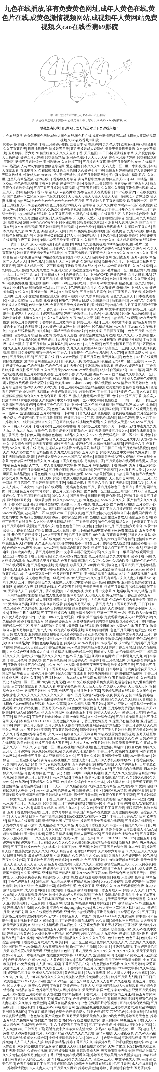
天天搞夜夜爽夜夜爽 (26, 877)
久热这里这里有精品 (84, 270)
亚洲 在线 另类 (33, 448)
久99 (111, 1046)
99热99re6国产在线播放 (135, 205)
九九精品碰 (47, 825)
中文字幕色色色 (68, 686)
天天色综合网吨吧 (122, 478)
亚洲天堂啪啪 (18, 300)
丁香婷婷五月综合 (63, 179)
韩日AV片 (138, 482)
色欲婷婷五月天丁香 (68, 573)
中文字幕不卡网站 (74, 253)
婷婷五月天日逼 (25, 647)
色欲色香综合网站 (108, 248)
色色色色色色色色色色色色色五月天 (57, 201)
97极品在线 (101, 465)
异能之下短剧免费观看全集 (136, 1046)
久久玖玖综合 (68, 292)
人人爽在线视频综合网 (31, 894)
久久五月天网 (45, 838)
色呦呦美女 (33, 326)
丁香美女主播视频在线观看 (84, 829)
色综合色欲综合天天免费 (127, 599)
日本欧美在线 (21, 552)
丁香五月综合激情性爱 (107, 569)
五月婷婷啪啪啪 (64, 426)
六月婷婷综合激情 (135, 214)
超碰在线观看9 (140, 430)
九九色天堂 (111, 144)
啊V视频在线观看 (16, 383)
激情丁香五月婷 (58, 1059)
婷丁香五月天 (138, 183)
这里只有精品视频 (20, 179)
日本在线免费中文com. (55, 539)
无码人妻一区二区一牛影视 (122, 166)
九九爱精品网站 (144, 682)
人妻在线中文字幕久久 (125, 634)
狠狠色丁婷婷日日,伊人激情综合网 (84, 300)
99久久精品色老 (61, 851)
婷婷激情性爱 (66, 886)
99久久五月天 (51, 370)
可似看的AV (120, 955)
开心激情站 (114, 495)
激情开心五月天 (113, 261)
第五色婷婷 (94, 617)
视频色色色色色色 (143, 560)
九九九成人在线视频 (78, 677)
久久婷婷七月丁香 (91, 170)
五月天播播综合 (139, 274)
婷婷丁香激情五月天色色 (82, 313)
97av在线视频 (96, 972)
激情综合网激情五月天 (40, 361)
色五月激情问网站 (74, 560)
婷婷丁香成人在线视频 (69, 478)
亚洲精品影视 (122, 946)
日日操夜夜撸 (113, 331)
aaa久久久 (22, 292)
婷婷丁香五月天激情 (28, 725)
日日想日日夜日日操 (134, 400)
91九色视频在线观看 (105, 964)
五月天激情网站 (13, 1050)
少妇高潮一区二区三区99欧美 (29, 682)
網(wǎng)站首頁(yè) (114, 120)
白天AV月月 (22, 426)
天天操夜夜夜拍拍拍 (75, 279)
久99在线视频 (142, 266)
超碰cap (76, 378)
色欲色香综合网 (96, 352)
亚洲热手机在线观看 (24, 612)
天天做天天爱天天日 (88, 218)
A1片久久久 (83, 955)
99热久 (88, 456)
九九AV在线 (136, 231)
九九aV (150, 886)
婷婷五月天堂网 (133, 712)
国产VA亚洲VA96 (119, 704)
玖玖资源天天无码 (125, 743)
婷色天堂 (76, 669)
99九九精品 (139, 591)
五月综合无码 (16, 205)
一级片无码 (126, 612)
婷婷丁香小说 (141, 556)
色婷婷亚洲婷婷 (121, 279)
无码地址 (62, 565)
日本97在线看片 (123, 192)
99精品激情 (137, 586)
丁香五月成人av (110, 890)
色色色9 (128, 357)
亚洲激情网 (101, 955)
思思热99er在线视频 (46, 751)
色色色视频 (35, 365)
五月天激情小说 (97, 513)
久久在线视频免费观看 (46, 912)
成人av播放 (16, 344)
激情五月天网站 (55, 929)
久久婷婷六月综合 (111, 851)
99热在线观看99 (46, 938)
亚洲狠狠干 (99, 305)
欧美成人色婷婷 (25, 144)
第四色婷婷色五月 (58, 621)
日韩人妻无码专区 (87, 834)
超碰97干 (83, 326)
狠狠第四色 (134, 808)
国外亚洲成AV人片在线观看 (69, 894)
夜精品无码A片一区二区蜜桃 (122, 361)
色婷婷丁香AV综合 (37, 192)
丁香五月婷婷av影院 (54, 144)
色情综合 (111, 400)
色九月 (133, 391)
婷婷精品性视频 (129, 339)
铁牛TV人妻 (66, 664)
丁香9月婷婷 (42, 426)
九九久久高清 (56, 704)
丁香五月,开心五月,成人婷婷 (131, 868)
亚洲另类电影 (107, 912)
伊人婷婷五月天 (34, 1059)
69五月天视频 (37, 248)
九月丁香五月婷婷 (142, 465)
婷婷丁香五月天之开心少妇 (62, 491)
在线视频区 (28, 170)
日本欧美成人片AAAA (139, 829)
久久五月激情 (27, 218)
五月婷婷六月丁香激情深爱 (106, 201)
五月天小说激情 (26, 296)
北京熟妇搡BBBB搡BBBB (48, 283)
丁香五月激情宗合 (65, 730)
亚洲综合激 (110, 313)
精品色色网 (22, 717)
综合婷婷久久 (78, 660)
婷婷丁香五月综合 (122, 647)
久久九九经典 (28, 764)
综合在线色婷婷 (88, 1020)
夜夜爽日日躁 (81, 868)
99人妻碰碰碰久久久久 (25, 309)
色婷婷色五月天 (77, 274)
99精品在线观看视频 (57, 257)
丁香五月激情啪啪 (49, 417)
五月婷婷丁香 (65, 374)
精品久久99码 (135, 825)
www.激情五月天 (14, 803)
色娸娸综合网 (45, 886)
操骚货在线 (102, 1042)
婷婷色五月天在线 (77, 604)
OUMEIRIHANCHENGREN (115, 838)
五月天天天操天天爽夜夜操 (86, 1016)
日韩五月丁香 (34, 1029)
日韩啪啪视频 (122, 1042)
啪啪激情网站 (39, 287)
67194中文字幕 (127, 968)
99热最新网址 (85, 903)
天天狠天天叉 (93, 586)
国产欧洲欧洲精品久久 (18, 409)
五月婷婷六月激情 (62, 248)
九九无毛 (58, 682)
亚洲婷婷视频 (34, 834)
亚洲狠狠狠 (108, 339)
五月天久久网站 (65, 1068)
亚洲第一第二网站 (43, 292)
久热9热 (147, 439)
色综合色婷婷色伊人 (71, 1011)
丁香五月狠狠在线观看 (33, 495)
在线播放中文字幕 (87, 691)
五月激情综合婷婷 (125, 677)
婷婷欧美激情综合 (108, 638)
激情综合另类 (18, 604)
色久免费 (123, 799)
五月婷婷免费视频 (121, 708)
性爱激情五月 (91, 183)
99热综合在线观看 (48, 487)
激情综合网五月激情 (75, 547)
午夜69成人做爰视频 (85, 318)
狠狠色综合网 (55, 166)
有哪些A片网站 (85, 851)
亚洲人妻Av (80, 760)
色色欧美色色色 (51, 643)
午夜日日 (23, 673)
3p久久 (131, 851)
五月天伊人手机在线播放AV (111, 760)
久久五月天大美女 (132, 469)
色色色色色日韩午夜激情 (74, 526)
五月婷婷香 (22, 751)
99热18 (74, 309)
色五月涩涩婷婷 (59, 864)
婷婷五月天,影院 (65, 335)
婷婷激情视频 (70, 209)
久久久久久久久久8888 (68, 842)
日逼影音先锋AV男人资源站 (115, 456)
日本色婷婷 (126, 417)
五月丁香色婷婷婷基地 (23, 812)
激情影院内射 (13, 890)
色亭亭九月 (44, 1024)
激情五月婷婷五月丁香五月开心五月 (108, 209)
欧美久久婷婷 (38, 985)
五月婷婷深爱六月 (124, 1007)
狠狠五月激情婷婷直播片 (48, 699)
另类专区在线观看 (24, 686)
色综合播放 (112, 1037)
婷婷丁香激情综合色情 (116, 1068)
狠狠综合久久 (41, 422)
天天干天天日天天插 (120, 149)
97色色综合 (35, 1016)
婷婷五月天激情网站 (32, 469)
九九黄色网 (126, 916)
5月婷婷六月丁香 (132, 621)
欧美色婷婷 (25, 743)
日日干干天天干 (53, 786)
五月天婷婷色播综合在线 (120, 834)
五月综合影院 (12, 387)
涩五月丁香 (133, 396)
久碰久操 (55, 474)
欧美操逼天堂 (121, 929)
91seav (69, 959)
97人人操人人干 (118, 972)
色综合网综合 (30, 786)
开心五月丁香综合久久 (91, 825)
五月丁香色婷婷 (100, 1024)
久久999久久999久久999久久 (128, 253)
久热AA (101, 1029)
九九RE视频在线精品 (57, 508)
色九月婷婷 (11, 608)
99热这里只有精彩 (86, 448)
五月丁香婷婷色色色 (26, 847)
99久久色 (86, 808)
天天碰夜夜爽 (124, 1033)
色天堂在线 (143, 630)
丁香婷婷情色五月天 (82, 968)
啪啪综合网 (120, 300)
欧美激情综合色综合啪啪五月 (127, 387)
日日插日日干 (38, 149)
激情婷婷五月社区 (89, 790)
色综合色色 (116, 938)
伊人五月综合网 (53, 712)
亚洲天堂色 (67, 175)
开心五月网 (36, 903)
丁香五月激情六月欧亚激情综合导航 (98, 777)
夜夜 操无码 (115, 695)
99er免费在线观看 (125, 530)
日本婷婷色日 (116, 669)
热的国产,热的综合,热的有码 (55, 1020)
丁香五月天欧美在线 (84, 339)
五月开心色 (85, 248)
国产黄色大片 (36, 769)
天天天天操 (90, 990)
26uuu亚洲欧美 (142, 799)
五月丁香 (141, 625)
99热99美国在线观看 (35, 517)
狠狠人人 (87, 985)
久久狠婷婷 (106, 287)
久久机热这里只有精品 (48, 933)
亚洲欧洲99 (51, 162)
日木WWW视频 (67, 357)
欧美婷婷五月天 (122, 664)
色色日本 (58, 409)
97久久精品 (65, 825)
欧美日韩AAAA (13, 712)
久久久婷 (131, 738)
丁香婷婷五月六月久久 (37, 942)
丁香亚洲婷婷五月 (137, 595)
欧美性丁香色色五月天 (53, 404)
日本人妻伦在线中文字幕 (58, 465)
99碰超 (53, 461)
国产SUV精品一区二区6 (64, 981)
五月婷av (98, 704)
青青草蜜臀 (137, 899)
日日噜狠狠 (96, 495)
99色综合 (149, 855)
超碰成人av (31, 175)
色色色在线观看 (25, 183)
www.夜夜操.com (30, 547)
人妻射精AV (54, 829)
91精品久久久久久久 (116, 699)
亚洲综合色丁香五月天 (117, 565)
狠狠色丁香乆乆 (139, 227)
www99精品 (31, 946)
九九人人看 (47, 686)
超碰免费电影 (13, 834)
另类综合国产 (21, 443)
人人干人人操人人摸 (28, 1042)
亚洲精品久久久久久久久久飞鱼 (82, 938)
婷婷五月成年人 (127, 439)
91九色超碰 (91, 500)
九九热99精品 (141, 313)
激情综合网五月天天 (119, 864)
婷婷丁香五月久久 (79, 1042)
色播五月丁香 (16, 439)
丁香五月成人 (102, 604)
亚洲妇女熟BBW (14, 1011)
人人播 (41, 964)
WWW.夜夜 (45, 222)
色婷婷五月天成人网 (51, 990)
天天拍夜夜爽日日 (20, 838)
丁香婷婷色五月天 (40, 860)
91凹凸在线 (91, 517)
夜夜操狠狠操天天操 (116, 1050)
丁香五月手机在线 (75, 964)
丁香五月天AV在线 (53, 708)
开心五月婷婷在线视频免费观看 (76, 422)
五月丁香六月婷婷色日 (104, 487)
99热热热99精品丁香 (103, 673)
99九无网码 (80, 847)
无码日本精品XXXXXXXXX (31, 721)
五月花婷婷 (139, 257)
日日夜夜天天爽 (70, 361)
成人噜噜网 (33, 578)
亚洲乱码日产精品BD (104, 725)
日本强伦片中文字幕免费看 (80, 925)
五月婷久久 (46, 526)
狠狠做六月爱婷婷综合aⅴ (68, 634)
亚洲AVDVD (99, 274)
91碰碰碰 (53, 964)
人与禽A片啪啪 (32, 166)
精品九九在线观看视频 (24, 821)
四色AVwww (102, 374)
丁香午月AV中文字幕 (102, 283)
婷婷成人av (72, 643)
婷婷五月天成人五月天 (51, 743)
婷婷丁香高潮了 (105, 469)
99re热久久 (107, 240)
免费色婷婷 (100, 279)
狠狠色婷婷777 (98, 1011)
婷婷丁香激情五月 (30, 621)
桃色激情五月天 (29, 756)
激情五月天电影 (85, 795)
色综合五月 (48, 396)
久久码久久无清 (112, 188)
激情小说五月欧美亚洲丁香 (60, 240)
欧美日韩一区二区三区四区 (75, 942)
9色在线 (99, 534)
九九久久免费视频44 (82, 348)
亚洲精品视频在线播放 (100, 573)
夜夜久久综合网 (134, 248)
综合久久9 (31, 396)
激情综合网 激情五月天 (126, 873)
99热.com (116, 825)
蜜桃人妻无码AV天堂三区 (92, 396)
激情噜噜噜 (106, 968)
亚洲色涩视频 (98, 634)
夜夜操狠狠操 (108, 409)
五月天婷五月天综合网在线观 (66, 725)
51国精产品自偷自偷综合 (69, 331)
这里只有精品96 (45, 808)
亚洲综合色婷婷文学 (136, 582)
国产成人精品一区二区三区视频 (40, 266)
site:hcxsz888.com (47, 738)
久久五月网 (148, 391)
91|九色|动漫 (38, 231)
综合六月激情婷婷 (122, 157)
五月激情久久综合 (66, 721)
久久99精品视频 (26, 227)
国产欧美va (78, 495)
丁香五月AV (44, 1007)
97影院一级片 (96, 803)
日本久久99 (92, 378)
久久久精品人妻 (79, 704)
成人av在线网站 (64, 192)
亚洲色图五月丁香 (79, 712)
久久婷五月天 (82, 855)
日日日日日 (147, 977)
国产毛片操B (109, 990)
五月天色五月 (145, 664)
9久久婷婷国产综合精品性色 (32, 452)
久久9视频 (83, 374)
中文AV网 (64, 400)
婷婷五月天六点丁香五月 (109, 547)
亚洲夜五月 (121, 257)
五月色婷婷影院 (83, 764)
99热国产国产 (12, 946)
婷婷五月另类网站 (24, 322)
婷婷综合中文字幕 (56, 868)
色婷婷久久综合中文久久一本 (82, 782)
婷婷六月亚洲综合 (20, 738)
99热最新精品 (55, 157)
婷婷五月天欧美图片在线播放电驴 (115, 1055)
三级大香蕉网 (42, 500)
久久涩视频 (122, 981)
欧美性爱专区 (59, 430)
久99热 (124, 643)
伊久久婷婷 (78, 599)
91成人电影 (61, 378)
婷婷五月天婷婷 (31, 157)
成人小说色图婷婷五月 (114, 266)
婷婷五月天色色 (137, 1016)
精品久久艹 (124, 521)
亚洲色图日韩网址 (68, 244)
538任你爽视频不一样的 (73, 543)
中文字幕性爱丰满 (118, 309)
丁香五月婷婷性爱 (45, 552)
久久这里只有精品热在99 (71, 439)
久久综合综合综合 (101, 717)
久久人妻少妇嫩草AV (135, 578)
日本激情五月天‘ (102, 439)
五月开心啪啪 (59, 469)
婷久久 (58, 500)
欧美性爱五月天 (28, 370)
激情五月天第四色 (120, 162)
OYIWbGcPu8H (48, 209)
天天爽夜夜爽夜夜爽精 (92, 664)
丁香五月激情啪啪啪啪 (80, 890)
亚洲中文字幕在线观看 (48, 348)
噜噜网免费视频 (22, 352)
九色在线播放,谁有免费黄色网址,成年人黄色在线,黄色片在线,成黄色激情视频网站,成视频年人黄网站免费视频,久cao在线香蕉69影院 (79, 18)
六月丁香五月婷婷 (45, 279)
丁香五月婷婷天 (133, 725)
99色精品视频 (102, 326)
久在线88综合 (48, 170)
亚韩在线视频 (38, 634)
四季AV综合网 (105, 417)
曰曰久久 (22, 244)
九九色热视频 (98, 599)
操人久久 (121, 942)
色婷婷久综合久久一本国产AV (60, 456)
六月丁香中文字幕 (98, 591)
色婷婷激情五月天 (64, 391)
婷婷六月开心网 (42, 673)
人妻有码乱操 (57, 344)
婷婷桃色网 (83, 443)
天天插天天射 (138, 686)
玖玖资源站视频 (25, 708)
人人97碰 (116, 352)
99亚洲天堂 (59, 270)
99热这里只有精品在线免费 (135, 474)
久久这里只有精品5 (104, 578)
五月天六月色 (98, 482)
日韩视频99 (68, 227)
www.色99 (76, 344)
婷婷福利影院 (138, 790)
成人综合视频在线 (113, 370)
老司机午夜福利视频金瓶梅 (37, 586)
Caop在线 (100, 855)
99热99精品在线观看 (32, 214)
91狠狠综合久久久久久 (47, 977)
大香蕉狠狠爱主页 (55, 946)
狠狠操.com (54, 513)
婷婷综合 (74, 990)
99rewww (38, 959)
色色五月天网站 (121, 630)
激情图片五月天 (113, 378)
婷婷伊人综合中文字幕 (116, 452)
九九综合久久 (82, 1059)
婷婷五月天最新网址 (92, 175)
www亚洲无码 (46, 790)
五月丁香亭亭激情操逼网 (123, 959)
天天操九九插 (111, 357)
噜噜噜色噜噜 (51, 435)
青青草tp (120, 183)
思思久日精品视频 (59, 834)
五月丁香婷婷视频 (71, 803)
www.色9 (72, 647)
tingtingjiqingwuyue (77, 907)
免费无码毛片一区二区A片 (119, 435)
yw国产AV (137, 300)
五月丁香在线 (44, 357)
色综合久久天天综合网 (80, 734)
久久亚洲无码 (45, 543)
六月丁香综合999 (23, 339)
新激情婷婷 (88, 730)
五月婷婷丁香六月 (21, 153)
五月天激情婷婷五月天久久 (108, 430)
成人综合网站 (34, 890)
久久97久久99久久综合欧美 (109, 560)
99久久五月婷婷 (132, 964)
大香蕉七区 (26, 790)
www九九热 (73, 500)
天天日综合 (19, 816)
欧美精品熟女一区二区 (124, 1029)
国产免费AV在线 (122, 504)
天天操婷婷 (10, 157)
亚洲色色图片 (76, 157)
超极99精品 (133, 695)
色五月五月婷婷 (95, 860)
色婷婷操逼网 (12, 669)
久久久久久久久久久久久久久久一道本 (45, 695)
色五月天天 (121, 1063)
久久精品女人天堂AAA (118, 422)
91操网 (151, 404)
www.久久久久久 (113, 500)
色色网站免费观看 (102, 799)
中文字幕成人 (125, 1059)
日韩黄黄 (14, 1059)
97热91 (33, 825)
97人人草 (75, 699)
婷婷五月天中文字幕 (79, 417)
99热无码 (74, 205)
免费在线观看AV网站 (76, 738)
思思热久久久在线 (142, 942)
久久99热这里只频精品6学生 (54, 521)
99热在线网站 (38, 205)
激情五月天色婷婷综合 (125, 855)
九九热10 (21, 231)
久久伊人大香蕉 (114, 686)
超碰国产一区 (35, 513)
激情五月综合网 (140, 517)
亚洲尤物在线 (97, 478)
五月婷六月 (77, 283)
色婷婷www (53, 638)
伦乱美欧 (45, 478)
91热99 (125, 313)
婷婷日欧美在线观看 (78, 638)
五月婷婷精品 (146, 565)
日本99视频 (25, 938)
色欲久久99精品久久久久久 (41, 656)
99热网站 (23, 201)
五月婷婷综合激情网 (134, 1003)
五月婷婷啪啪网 (96, 630)
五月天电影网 (119, 482)
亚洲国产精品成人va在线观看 (117, 985)
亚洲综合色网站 (103, 656)
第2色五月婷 (142, 322)
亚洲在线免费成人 (114, 517)
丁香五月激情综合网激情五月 (113, 894)
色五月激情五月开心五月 (121, 344)
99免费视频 (80, 608)
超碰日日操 (98, 608)
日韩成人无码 (125, 426)
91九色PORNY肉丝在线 (70, 556)
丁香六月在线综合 (70, 352)
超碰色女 (33, 712)
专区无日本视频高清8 (29, 955)
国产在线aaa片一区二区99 (75, 838)
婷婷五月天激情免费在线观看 (38, 253)
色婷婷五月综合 (25, 335)
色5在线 (150, 1011)
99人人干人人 (17, 985)
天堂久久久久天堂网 (87, 864)
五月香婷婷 (142, 1068)
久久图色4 (143, 691)
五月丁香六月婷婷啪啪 (115, 508)
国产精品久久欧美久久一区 (132, 374)
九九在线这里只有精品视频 (70, 881)
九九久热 (34, 803)
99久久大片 (60, 495)
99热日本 (104, 946)
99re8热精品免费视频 (101, 842)
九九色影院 (136, 847)
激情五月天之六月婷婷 (62, 261)
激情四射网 (19, 912)
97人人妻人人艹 (40, 1068)
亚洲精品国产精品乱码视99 (62, 873)
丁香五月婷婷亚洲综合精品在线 (81, 387)
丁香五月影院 (89, 188)
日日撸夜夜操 (24, 1007)
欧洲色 (69, 903)
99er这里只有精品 (121, 539)
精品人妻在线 (142, 699)
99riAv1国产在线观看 (71, 673)
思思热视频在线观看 (108, 443)
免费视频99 (69, 188)
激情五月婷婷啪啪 (119, 170)
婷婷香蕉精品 (55, 1042)
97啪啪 (29, 543)
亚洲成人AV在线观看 (47, 972)
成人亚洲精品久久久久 (58, 756)
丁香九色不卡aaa (55, 309)
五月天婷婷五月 (21, 357)
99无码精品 (114, 595)
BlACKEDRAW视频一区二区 (87, 816)
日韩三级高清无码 (124, 998)
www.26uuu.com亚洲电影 (80, 370)
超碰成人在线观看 (58, 448)
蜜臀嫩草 (50, 300)
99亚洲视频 (83, 747)
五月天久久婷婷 (88, 756)
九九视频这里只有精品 (42, 560)
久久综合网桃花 (39, 439)
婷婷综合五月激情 (20, 907)
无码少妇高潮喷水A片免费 (67, 769)
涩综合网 (56, 907)
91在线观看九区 (109, 214)
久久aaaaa (55, 734)
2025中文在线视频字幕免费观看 (90, 682)
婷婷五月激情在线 (52, 1046)
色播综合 (88, 205)
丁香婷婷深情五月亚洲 (48, 482)
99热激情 (49, 803)
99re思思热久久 (129, 912)
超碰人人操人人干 (107, 712)
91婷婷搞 (42, 331)
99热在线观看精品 (21, 331)
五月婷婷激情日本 (129, 717)
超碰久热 (35, 660)
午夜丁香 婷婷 (28, 240)
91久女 (51, 664)
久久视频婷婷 (145, 153)
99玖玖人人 (82, 257)
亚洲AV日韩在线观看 (54, 608)
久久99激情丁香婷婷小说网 (128, 608)
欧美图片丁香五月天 (109, 808)
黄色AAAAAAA (105, 916)
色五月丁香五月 (133, 487)
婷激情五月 (18, 799)
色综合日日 (36, 799)
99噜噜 (108, 183)
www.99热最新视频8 (99, 474)
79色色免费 (106, 521)
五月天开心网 (73, 365)
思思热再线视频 (107, 621)
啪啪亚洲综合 (114, 218)
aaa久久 (15, 448)
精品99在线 (147, 1007)
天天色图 (90, 153)
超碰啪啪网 (87, 391)
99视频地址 (89, 235)
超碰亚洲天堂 (49, 296)
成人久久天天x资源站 (132, 335)
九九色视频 (93, 344)
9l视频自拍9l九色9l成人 (56, 504)
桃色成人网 (98, 708)
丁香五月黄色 (90, 357)
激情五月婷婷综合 (28, 162)
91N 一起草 (136, 370)
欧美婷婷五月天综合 (52, 339)
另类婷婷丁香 (94, 461)
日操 (6, 686)
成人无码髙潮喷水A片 (52, 599)
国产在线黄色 (115, 231)
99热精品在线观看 (124, 318)
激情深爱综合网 (41, 383)
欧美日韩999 (105, 625)
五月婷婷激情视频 (61, 1050)
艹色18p (53, 773)
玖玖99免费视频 (22, 1033)
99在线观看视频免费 (129, 886)
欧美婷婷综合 (135, 881)
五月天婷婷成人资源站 (87, 149)
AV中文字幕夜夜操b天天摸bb (57, 569)
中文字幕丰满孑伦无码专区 (80, 552)
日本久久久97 (91, 166)
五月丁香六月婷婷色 (57, 812)
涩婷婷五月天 (59, 149)
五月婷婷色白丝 (143, 383)
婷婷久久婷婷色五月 (130, 365)
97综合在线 (43, 530)
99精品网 (123, 287)
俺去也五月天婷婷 (27, 508)
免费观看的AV (83, 621)
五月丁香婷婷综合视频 (57, 612)
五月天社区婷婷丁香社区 (119, 925)
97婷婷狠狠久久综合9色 (24, 929)
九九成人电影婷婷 (67, 452)
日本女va (26, 487)
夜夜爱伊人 (97, 253)
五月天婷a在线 (13, 994)
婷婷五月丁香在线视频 (45, 591)
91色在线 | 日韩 (80, 899)
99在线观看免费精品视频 (116, 734)
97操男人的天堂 (139, 534)
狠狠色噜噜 (105, 764)
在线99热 (113, 582)
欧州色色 (98, 582)
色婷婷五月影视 (69, 586)
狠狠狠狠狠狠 (12, 396)
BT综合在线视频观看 (43, 925)
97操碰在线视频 (127, 751)
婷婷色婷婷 (118, 274)
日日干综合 (146, 604)
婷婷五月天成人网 (124, 977)
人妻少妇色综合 (133, 877)
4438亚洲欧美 (65, 222)
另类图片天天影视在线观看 (75, 625)
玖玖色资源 (84, 959)
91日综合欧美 (131, 747)
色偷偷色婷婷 (78, 929)
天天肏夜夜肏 (145, 864)
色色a (105, 318)
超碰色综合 (122, 682)
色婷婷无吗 (66, 790)
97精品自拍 (102, 677)
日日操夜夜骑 (74, 513)
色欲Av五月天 (103, 1059)
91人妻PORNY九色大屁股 (54, 617)
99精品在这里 (25, 990)
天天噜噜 (35, 300)
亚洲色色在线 (101, 413)
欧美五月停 (29, 539)
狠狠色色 (145, 998)
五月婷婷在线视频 (138, 821)
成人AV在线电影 (144, 803)
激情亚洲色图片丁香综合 (60, 821)
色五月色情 (68, 170)
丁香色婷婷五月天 (21, 881)
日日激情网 (54, 890)
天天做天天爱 (92, 686)
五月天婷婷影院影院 (21, 526)
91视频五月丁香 (41, 998)
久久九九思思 (39, 270)
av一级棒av (10, 413)
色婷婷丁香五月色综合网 (107, 660)
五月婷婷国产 (49, 227)
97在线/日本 (90, 643)
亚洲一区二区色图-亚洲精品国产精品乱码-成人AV (108, 404)
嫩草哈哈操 (75, 595)
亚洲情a (69, 912)
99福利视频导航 (115, 790)
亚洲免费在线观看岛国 (72, 1055)
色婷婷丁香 (86, 886)
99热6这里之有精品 (102, 786)
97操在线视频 (101, 383)
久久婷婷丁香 (71, 162)
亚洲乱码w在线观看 (99, 365)
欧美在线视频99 (42, 625)
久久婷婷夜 (29, 608)
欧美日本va (78, 144)
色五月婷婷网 (146, 994)
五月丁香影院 (95, 669)
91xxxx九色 (49, 175)
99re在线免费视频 (15, 283)
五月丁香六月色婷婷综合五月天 (74, 287)
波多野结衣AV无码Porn (43, 916)
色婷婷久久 (104, 942)
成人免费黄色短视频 (142, 378)
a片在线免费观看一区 (36, 573)
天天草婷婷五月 (126, 764)
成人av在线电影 (41, 244)
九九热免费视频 (94, 244)
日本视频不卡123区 (28, 920)
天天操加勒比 (67, 877)
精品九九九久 (68, 808)
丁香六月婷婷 (49, 183)
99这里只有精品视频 (124, 721)
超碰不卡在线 (64, 443)
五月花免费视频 (42, 565)
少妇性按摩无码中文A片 (66, 1037)
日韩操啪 (68, 413)
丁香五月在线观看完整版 (138, 409)
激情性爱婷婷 (85, 612)
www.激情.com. (140, 756)
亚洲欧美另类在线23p (49, 235)
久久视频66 (47, 400)
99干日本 (105, 153)
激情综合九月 (104, 526)
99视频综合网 (65, 1007)
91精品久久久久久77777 (80, 435)
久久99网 (41, 907)
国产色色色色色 (54, 660)
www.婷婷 (51, 547)
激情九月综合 (129, 842)
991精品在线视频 (119, 244)
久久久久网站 (107, 205)
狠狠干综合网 (46, 352)
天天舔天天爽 (118, 899)
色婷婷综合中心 (19, 959)
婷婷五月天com (117, 179)
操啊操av (142, 916)
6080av (8, 144)
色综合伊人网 (39, 305)
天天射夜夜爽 (42, 443)
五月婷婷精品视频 (49, 313)
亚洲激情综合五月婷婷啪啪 (40, 413)
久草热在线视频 (84, 214)
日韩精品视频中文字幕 (93, 530)
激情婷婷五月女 (18, 500)
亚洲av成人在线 (99, 769)
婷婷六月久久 (24, 313)
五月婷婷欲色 (36, 994)
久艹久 (34, 465)
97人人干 (73, 235)
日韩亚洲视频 (17, 855)
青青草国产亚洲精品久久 (28, 461)
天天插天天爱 (95, 595)
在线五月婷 (100, 504)
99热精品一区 (82, 651)
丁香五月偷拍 (36, 344)
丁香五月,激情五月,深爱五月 (66, 799)
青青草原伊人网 (92, 309)
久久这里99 (110, 552)
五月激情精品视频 (136, 448)
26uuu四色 (143, 1059)
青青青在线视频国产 (56, 760)
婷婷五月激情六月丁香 (37, 1055)
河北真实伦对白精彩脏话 (127, 175)
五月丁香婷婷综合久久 (34, 582)
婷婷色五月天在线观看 (94, 192)
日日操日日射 (111, 448)
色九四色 (21, 782)
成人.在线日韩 (141, 1063)
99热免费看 (115, 1016)
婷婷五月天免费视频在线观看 (101, 821)
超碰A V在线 (90, 933)
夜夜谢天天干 (116, 534)
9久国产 (29, 391)
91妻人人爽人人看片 (98, 981)
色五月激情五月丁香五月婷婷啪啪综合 (45, 1063)
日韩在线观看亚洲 (15, 565)
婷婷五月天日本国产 (77, 916)
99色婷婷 (72, 933)
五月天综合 (90, 452)
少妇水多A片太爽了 (56, 847)
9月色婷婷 (16, 578)
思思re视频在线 (81, 469)
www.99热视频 (13, 513)
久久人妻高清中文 (23, 899)
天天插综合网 (31, 968)
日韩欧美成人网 (88, 1050)
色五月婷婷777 (30, 491)
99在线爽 (42, 881)
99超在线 (116, 305)
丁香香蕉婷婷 (86, 521)
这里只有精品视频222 (63, 1003)
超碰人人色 (27, 209)
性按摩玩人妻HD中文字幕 (71, 582)
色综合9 (118, 396)
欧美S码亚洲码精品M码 (138, 144)
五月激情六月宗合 (93, 292)
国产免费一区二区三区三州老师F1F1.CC (36, 196)
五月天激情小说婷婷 (90, 695)
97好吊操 (9, 469)
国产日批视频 (100, 929)
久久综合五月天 (54, 968)
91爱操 (80, 617)
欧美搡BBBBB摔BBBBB (72, 383)
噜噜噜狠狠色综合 (136, 638)
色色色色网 (53, 365)
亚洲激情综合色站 (57, 951)
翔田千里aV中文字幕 (88, 400)
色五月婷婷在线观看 (38, 374)
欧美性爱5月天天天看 (26, 951)
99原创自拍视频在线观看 (93, 1063)
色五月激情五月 (80, 534)
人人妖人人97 (79, 743)
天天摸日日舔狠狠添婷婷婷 (86, 1046)
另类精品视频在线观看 (118, 691)
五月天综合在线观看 (127, 769)
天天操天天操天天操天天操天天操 (93, 196)
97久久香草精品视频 (94, 296)
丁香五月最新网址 (41, 1011)
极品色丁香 (63, 998)
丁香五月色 (105, 751)
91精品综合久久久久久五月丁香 (59, 153)
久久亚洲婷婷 (144, 279)
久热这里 (53, 994)
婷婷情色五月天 (19, 972)
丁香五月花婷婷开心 (65, 985)
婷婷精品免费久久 (94, 647)
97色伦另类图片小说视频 (99, 1003)
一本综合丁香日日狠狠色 (32, 556)
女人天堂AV (80, 578)
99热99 (99, 959)
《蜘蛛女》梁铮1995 (134, 196)
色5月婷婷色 (37, 773)
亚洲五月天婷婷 (143, 990)
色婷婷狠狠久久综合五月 (91, 998)
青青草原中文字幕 (91, 179)
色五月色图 (19, 465)
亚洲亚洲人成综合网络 (55, 218)
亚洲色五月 (91, 699)
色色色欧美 (87, 227)
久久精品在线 (76, 786)
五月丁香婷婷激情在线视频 (74, 920)
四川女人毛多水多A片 (18, 617)
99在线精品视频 (130, 673)
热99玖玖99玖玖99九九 (40, 387)
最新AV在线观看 (40, 855)
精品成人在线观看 (52, 595)
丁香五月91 (54, 903)
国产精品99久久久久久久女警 (72, 1033)
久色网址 (76, 860)
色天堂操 (39, 1003)
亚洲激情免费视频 (114, 756)
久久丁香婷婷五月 (30, 829)
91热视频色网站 (29, 257)
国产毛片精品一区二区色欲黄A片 (124, 270)
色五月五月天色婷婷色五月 (70, 305)
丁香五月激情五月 (94, 721)
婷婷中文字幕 (70, 183)
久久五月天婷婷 (19, 348)
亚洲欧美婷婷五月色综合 (26, 664)
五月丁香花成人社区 (49, 274)
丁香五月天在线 (125, 604)
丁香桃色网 (119, 465)
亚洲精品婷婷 (132, 1037)
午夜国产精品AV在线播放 (92, 812)
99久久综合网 (37, 1037)
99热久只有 (28, 478)
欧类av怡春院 (146, 612)
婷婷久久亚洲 (30, 677)
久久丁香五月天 (14, 149)
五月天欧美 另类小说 (81, 409)
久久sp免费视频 (112, 881)
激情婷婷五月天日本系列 (32, 777)
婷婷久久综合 (24, 886)
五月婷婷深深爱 (38, 730)
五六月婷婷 (125, 786)
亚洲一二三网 (107, 612)
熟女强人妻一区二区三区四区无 (116, 907)
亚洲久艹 (65, 396)
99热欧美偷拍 (129, 235)
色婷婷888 (141, 1042)
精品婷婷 (49, 877)
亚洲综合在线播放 (92, 877)
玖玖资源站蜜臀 (13, 1016)
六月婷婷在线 (27, 1046)
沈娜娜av (42, 391)
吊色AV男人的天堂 (76, 656)
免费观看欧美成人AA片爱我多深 (128, 617)
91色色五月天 (135, 331)
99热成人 (135, 547)
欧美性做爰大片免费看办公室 (87, 977)
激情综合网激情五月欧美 (97, 335)
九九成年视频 (120, 556)
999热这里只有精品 (125, 920)
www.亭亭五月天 (55, 534)
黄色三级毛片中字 (56, 578)
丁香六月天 (91, 994)
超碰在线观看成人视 (111, 227)
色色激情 (45, 335)
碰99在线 (41, 179)
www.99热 (9, 599)
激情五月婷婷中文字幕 (41, 691)
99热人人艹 (94, 1037)
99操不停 (29, 222)
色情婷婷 (61, 860)
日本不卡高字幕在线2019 (47, 816)
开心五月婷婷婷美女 (26, 534)
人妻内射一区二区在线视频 (54, 747)
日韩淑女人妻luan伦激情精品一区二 (120, 651)
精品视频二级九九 (132, 283)
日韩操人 (9, 569)
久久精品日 (89, 240)
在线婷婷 (94, 144)
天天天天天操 (97, 157)
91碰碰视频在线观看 (124, 860)
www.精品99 (122, 383)
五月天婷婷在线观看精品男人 (127, 461)
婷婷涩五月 (91, 361)
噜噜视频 (14, 222)
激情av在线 (69, 296)
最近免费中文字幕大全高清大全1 (70, 1029)
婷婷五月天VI (146, 708)
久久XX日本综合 (56, 318)
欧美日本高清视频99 (53, 899)
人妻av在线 (82, 504)
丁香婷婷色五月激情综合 (57, 322)
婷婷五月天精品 (115, 586)
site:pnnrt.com (135, 569)
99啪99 (48, 920)
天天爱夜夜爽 (142, 782)
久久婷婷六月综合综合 (79, 751)
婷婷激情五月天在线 (35, 842)
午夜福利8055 (51, 677)
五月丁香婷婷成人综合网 (111, 543)
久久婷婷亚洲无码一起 (59, 326)
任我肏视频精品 (123, 413)
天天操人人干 (18, 591)
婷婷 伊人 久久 (134, 890)
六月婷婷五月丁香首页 (70, 1024)
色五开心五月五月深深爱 (117, 795)
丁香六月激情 (82, 951)
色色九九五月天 (122, 296)
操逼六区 (43, 409)
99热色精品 (101, 868)
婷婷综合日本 (120, 513)
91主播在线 (134, 1011)
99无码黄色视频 (74, 487)
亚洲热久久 (104, 886)
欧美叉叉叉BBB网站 (85, 565)
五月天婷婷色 (142, 730)
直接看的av (78, 430)
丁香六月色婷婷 (71, 461)
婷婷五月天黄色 (18, 933)
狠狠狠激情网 (78, 708)
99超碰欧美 (121, 591)
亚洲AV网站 (108, 235)
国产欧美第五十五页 (113, 348)
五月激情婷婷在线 (125, 812)
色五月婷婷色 (101, 743)
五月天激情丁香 (64, 530)
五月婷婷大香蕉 (94, 162)
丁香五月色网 (17, 660)
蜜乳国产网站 (142, 513)
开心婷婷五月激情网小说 (95, 426)
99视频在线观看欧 (90, 222)
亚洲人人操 (57, 231)
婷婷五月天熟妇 (88, 322)
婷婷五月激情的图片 (134, 933)
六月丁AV (43, 1033)
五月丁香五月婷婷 (47, 188)
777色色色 (117, 1011)
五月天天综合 (12, 868)
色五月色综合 (98, 556)
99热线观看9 (86, 912)
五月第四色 (22, 482)
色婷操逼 (95, 331)
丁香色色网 (39, 474)
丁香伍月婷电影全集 (46, 717)
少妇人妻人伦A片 (118, 782)
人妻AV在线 (125, 625)
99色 (95, 881)
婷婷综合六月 (135, 443)
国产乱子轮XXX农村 (17, 808)
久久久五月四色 (31, 638)
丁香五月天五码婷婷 (112, 391)
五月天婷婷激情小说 (116, 322)
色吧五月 (65, 691)
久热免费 (141, 452)
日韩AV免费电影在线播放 (85, 231)
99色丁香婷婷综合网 (66, 517)
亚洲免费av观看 (137, 188)
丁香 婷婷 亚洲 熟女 (22, 504)
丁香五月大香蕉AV (123, 816)
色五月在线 (57, 205)
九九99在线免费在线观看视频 (62, 630)
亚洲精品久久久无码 (44, 782)
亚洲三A (132, 218)
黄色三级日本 (74, 972)
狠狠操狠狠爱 (73, 474)
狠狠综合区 (26, 599)
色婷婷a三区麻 (144, 508)
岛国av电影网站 (74, 717)
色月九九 (99, 899)
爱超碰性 (72, 166)
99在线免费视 (74, 591)
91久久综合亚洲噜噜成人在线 (27, 651)
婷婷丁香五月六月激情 (124, 292)
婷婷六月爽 (10, 478)
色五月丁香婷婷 (118, 803)
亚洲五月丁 (26, 569)
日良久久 (82, 413)
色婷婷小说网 (102, 257)
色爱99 (12, 547)
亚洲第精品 (62, 855)
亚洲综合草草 (124, 153)
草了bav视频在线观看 (54, 764)
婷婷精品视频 (61, 651)
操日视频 (113, 877)
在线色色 (41, 430)
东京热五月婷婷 (13, 916)
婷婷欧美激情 (88, 1068)
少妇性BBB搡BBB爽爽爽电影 (82, 773)
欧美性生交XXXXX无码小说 (24, 981)
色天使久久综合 (86, 508)
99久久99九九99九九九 (90, 539)
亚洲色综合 (36, 261)
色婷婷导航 (26, 417)
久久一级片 (21, 422)
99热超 (125, 990)
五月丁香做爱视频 (52, 647)
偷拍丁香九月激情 (83, 946)
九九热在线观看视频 (108, 738)
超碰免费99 (113, 829)
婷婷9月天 (131, 495)
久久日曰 (102, 920)
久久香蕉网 (140, 972)
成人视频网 (110, 1020)
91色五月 (85, 465)
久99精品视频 (90, 261)
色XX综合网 (33, 868)
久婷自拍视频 (37, 1050)
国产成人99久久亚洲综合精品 (126, 773)
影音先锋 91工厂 (35, 669)
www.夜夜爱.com (95, 873)
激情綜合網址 (77, 482)
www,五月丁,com (125, 326)
